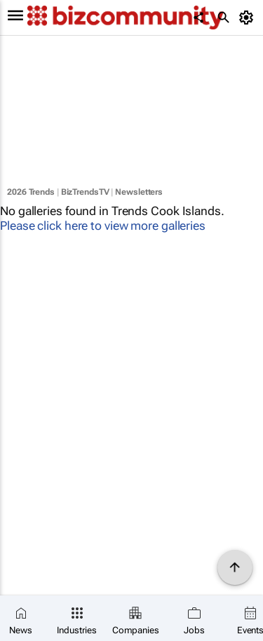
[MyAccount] (248, 17)
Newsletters (139, 192)
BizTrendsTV (85, 192)
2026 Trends (31, 192)
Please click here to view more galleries (102, 226)
